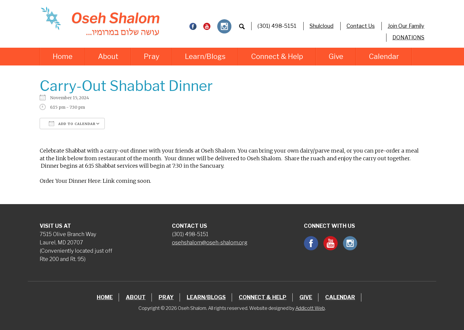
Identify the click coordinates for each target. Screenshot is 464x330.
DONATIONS (408, 37)
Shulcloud (322, 26)
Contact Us (361, 26)
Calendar (384, 56)
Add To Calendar (72, 123)
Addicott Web (310, 308)
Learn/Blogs (205, 56)
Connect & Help (277, 56)
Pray (152, 56)
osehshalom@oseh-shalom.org (209, 242)
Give (335, 56)
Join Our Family (406, 26)
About (108, 56)
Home (62, 56)
